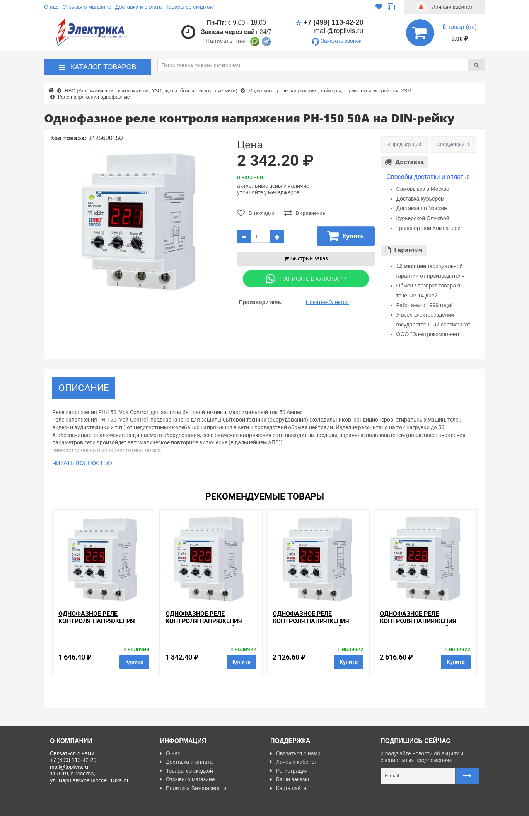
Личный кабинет (293, 762)
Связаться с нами (295, 753)
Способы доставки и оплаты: (428, 176)
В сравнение (304, 213)
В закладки (256, 213)
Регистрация (289, 771)
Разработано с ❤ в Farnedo (121, 807)
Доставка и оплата (138, 7)
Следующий (450, 144)
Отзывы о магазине (86, 7)
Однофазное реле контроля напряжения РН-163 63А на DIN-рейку (418, 621)
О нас (51, 7)
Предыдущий (406, 144)
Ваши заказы (289, 779)
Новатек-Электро (327, 302)
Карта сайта (288, 788)
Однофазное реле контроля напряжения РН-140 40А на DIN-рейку (311, 621)
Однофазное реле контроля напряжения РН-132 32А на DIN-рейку (204, 621)
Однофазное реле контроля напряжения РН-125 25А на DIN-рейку (96, 621)
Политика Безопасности (193, 788)
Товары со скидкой (189, 7)
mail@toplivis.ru (338, 31)
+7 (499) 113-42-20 (329, 22)
